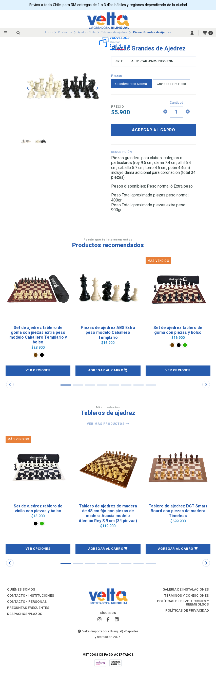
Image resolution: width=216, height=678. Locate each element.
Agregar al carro (153, 129)
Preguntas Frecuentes (28, 608)
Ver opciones (38, 370)
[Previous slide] (28, 88)
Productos (65, 32)
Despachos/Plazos (24, 614)
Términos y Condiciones (186, 595)
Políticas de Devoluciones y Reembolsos (183, 602)
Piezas (116, 75)
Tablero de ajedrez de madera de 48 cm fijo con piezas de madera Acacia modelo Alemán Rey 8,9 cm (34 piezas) (108, 513)
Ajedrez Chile (86, 32)
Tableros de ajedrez (114, 32)
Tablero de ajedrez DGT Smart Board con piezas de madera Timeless (178, 511)
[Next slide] (97, 88)
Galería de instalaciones (186, 589)
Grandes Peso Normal (131, 84)
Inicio (48, 32)
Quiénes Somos (21, 589)
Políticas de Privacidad (187, 610)
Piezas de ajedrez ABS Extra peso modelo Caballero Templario (108, 332)
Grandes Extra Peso (171, 84)
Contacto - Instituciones (30, 595)
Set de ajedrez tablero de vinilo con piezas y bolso (38, 508)
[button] (107, 370)
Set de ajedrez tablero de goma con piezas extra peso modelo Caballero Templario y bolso (38, 335)
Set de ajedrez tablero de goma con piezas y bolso (177, 330)
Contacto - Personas (27, 601)
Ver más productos (108, 423)
